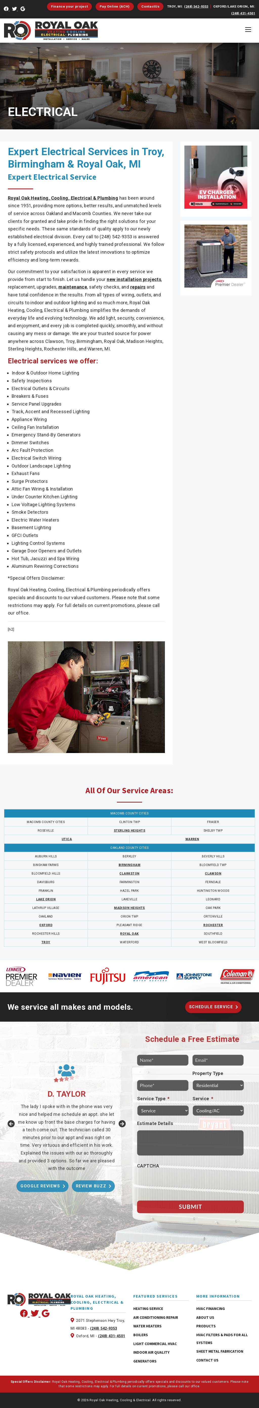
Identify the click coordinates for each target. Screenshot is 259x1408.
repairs (138, 287)
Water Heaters (147, 1326)
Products (206, 1326)
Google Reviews (40, 1186)
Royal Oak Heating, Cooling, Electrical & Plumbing (63, 198)
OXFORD (45, 925)
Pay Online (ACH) (115, 6)
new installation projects (134, 279)
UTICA (67, 839)
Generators (145, 1361)
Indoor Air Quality (151, 1352)
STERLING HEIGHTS (129, 830)
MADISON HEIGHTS (129, 908)
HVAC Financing (210, 1308)
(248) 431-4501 (243, 13)
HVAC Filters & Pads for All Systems (222, 1338)
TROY (45, 942)
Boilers (140, 1334)
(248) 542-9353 (196, 6)
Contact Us (207, 1360)
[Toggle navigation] (248, 29)
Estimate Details (155, 1123)
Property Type (207, 1073)
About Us (205, 1317)
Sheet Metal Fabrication (219, 1351)
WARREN (192, 839)
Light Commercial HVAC (155, 1343)
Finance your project (69, 6)
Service (202, 1098)
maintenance (72, 287)
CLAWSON (213, 873)
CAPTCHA (148, 1165)
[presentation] (175, 1182)
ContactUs (150, 6)
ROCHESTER (213, 925)
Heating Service (148, 1308)
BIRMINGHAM (130, 865)
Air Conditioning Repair (155, 1317)
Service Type (153, 1098)
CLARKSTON (129, 873)
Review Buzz (91, 1186)
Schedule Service (211, 1006)
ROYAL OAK (129, 933)
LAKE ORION (46, 899)
